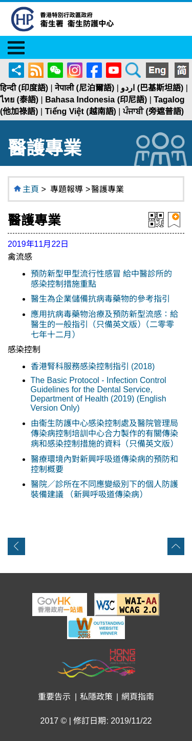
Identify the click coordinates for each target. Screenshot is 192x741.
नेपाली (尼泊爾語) (84, 87)
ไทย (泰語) (19, 99)
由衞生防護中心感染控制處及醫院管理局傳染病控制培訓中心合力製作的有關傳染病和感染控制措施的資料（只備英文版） (104, 433)
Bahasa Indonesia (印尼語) (96, 99)
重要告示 (54, 696)
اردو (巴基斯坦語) (152, 87)
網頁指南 (137, 696)
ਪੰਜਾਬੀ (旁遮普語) (153, 111)
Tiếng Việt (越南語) (80, 111)
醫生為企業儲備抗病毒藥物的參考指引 (100, 298)
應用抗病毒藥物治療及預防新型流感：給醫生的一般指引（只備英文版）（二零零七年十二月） (104, 324)
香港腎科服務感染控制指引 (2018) (93, 366)
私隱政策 (96, 696)
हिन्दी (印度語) (24, 87)
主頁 (31, 189)
